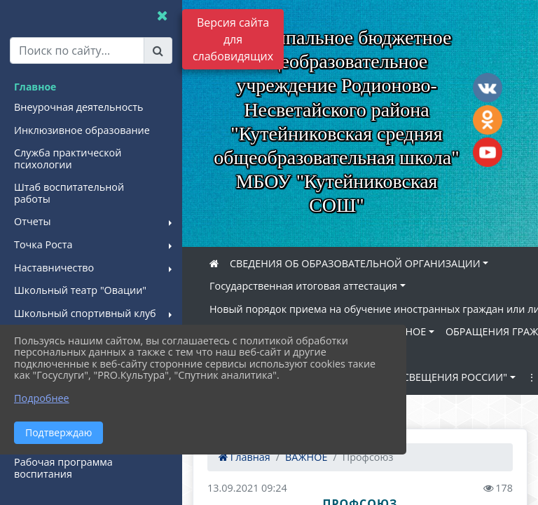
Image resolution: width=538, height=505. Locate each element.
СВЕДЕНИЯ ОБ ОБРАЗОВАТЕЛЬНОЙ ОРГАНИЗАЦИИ (355, 263)
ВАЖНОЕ (405, 331)
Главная (244, 457)
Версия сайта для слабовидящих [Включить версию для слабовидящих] (233, 39)
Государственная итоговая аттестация (303, 285)
